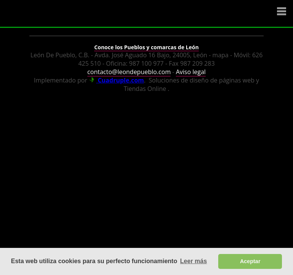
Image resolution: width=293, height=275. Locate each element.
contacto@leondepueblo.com (129, 72)
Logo (51, 13)
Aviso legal (191, 72)
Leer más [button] (193, 261)
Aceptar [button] (250, 261)
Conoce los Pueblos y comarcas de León (146, 47)
